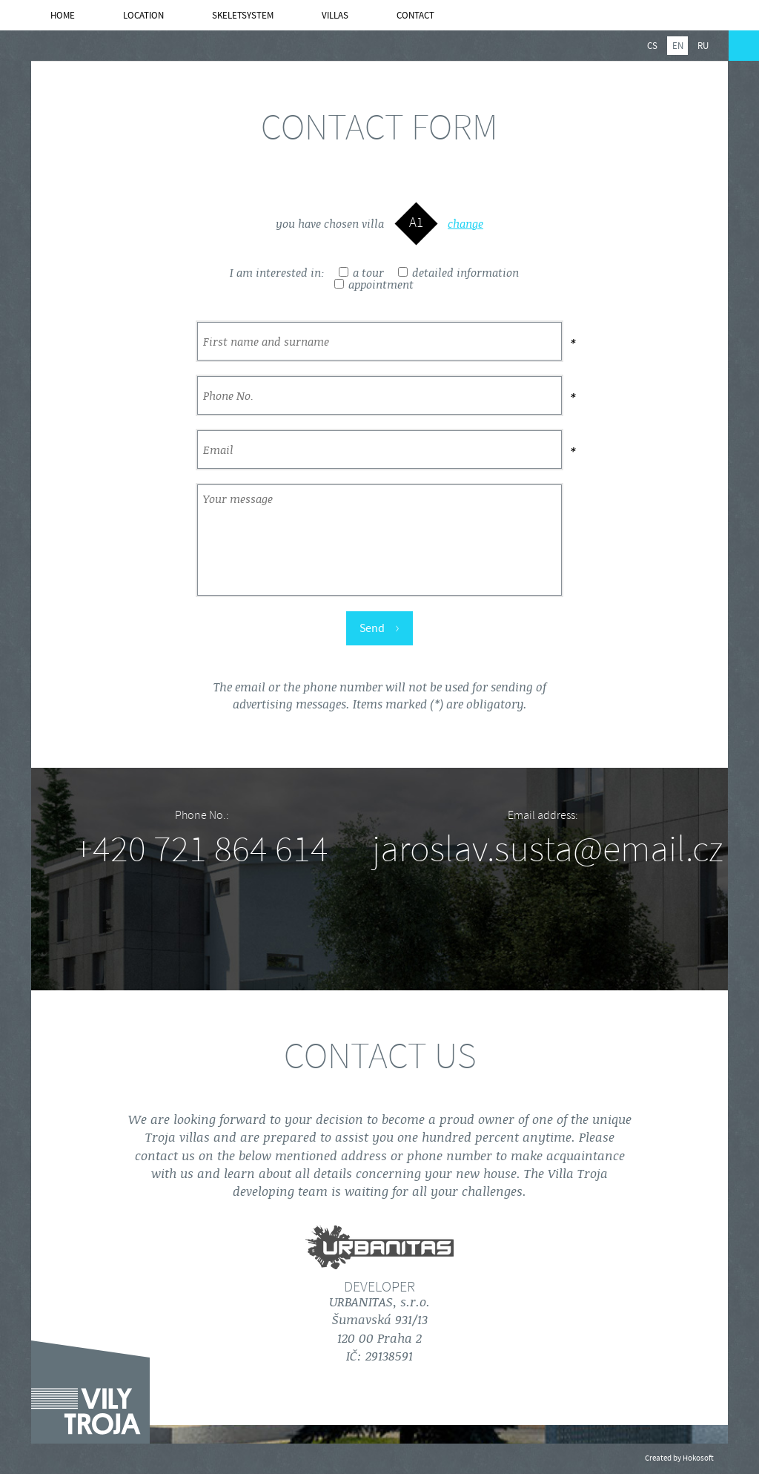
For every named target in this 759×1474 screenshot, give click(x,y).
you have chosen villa (330, 224)
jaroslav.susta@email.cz (547, 849)
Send (379, 627)
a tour (361, 273)
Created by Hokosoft (679, 1458)
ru (703, 46)
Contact (415, 16)
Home (62, 16)
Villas (335, 16)
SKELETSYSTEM (243, 16)
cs (652, 46)
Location (143, 16)
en (677, 46)
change (465, 224)
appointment (374, 285)
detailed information (458, 273)
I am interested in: (277, 273)
